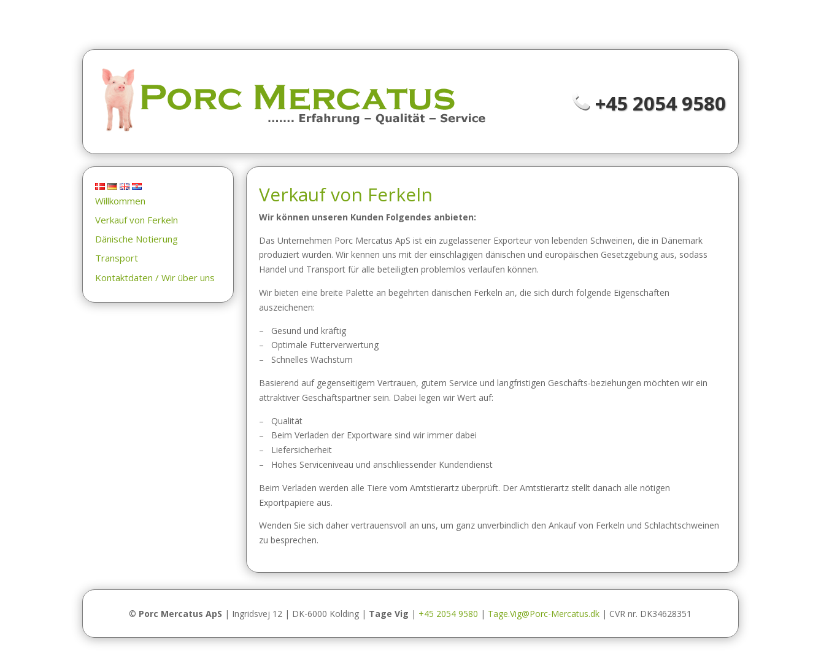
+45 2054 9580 (660, 103)
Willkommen (120, 201)
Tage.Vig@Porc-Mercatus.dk (543, 613)
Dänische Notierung (136, 239)
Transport (116, 258)
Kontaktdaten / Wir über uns (155, 277)
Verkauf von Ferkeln (136, 220)
